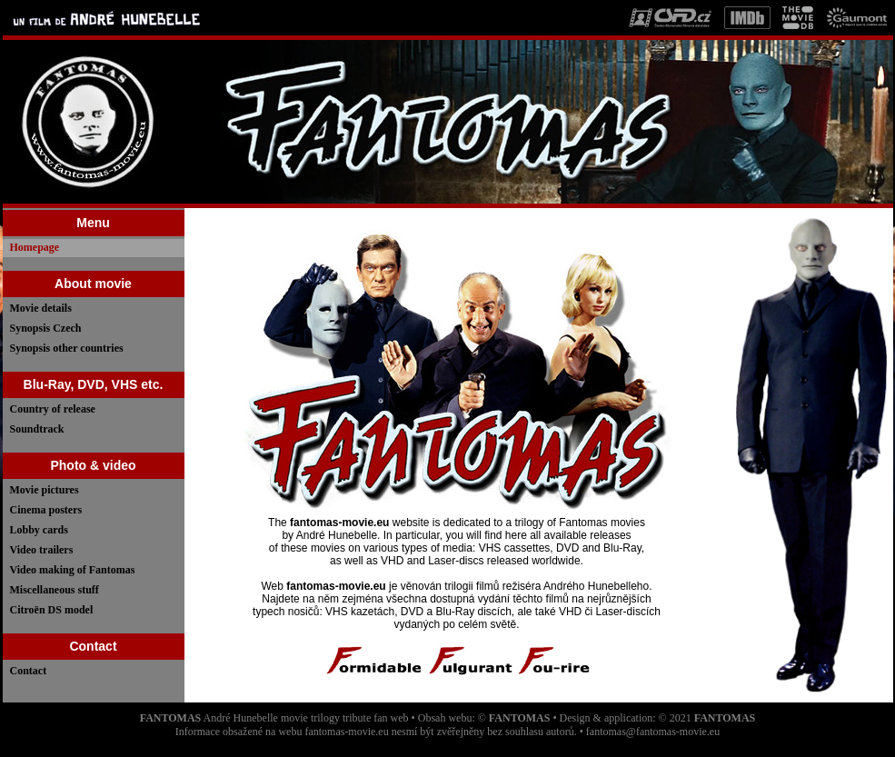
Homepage (35, 247)
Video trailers (42, 549)
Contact (28, 670)
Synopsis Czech (46, 328)
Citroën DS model (52, 609)
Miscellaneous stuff (54, 589)
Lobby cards (39, 529)
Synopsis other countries (67, 348)
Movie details (41, 308)
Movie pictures (44, 489)
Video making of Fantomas (72, 569)
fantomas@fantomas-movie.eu (653, 731)
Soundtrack (37, 429)
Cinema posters (46, 509)
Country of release (52, 409)
